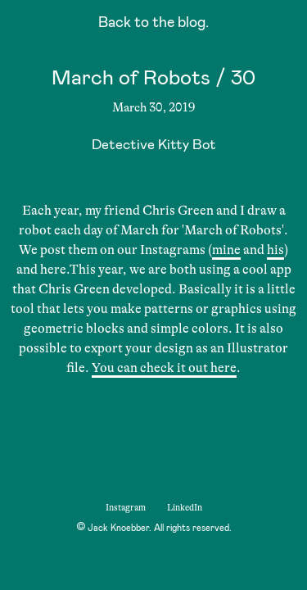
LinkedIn (184, 507)
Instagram (126, 507)
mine (226, 250)
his (275, 250)
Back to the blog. (153, 24)
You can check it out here (164, 368)
